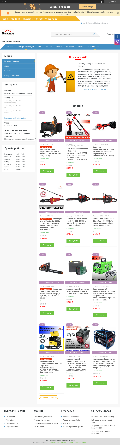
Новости (8, 71)
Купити (48, 171)
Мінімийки (10, 420)
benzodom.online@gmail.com (15, 118)
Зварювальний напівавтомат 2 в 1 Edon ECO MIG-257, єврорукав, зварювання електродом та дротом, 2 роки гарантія (104, 294)
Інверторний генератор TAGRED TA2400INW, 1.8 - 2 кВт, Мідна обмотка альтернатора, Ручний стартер (104, 363)
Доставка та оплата (71, 417)
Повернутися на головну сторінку (92, 89)
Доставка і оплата (94, 47)
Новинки (48, 47)
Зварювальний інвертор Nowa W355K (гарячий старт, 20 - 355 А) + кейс (77, 291)
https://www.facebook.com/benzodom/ (20, 139)
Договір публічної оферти (73, 426)
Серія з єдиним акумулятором (46, 423)
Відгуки (81, 47)
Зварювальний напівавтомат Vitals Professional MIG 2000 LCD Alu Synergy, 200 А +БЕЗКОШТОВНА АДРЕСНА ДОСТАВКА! (76, 364)
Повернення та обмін (71, 420)
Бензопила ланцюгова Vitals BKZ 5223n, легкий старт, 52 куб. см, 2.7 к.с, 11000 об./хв (51, 293)
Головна (10, 47)
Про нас (59, 47)
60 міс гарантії (40, 426)
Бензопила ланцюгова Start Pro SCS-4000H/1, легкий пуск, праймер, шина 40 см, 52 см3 (103, 222)
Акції (39, 47)
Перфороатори (12, 423)
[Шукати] (94, 34)
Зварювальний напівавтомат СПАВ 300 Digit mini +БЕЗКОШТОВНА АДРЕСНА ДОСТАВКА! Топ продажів (50, 366)
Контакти (70, 47)
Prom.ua (72, 440)
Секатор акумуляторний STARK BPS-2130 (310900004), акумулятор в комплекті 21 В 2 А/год (103, 151)
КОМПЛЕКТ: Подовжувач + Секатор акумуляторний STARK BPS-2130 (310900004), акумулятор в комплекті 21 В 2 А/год (77, 154)
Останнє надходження (43, 417)
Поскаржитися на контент (57, 443)
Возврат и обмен (11, 75)
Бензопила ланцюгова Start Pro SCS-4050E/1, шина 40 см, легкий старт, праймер (76, 222)
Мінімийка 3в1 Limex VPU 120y (102, 417)
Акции (6, 66)
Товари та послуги (26, 47)
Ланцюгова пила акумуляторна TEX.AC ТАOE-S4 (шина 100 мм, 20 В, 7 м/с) (50, 152)
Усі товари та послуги (48, 397)
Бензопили (10, 417)
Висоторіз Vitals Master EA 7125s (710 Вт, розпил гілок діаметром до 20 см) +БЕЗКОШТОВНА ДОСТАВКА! (51, 224)
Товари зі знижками (42, 420)
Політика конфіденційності (77, 443)
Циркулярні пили (12, 426)
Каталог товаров (11, 61)
